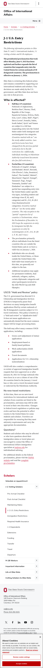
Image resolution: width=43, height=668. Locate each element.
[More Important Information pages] (37, 566)
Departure (11, 555)
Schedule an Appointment (17, 481)
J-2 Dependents (13, 527)
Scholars (14, 27)
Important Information (15, 566)
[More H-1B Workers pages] (37, 560)
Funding (10, 538)
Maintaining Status (14, 505)
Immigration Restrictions (17, 516)
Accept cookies (21, 665)
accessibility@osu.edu (25, 633)
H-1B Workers (12, 560)
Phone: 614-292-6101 (12, 612)
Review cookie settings (21, 658)
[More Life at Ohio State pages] (37, 572)
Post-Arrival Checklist (16, 499)
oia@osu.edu (8, 609)
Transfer (10, 544)
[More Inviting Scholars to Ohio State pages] (37, 578)
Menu (35, 21)
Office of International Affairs (18, 13)
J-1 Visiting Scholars (27, 27)
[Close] (40, 638)
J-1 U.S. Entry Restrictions (18, 510)
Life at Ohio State (13, 572)
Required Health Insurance (18, 521)
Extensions (11, 533)
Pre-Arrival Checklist (15, 494)
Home (6, 27)
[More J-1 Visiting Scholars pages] (37, 487)
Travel (9, 549)
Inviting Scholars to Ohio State (18, 578)
